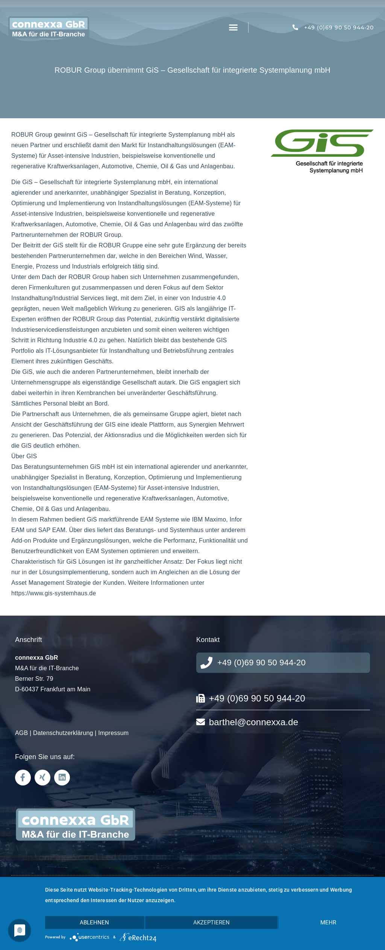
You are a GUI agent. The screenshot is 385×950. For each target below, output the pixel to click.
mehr (328, 922)
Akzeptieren (211, 922)
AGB (21, 733)
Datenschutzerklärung (63, 733)
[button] (233, 27)
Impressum (113, 733)
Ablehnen (94, 922)
